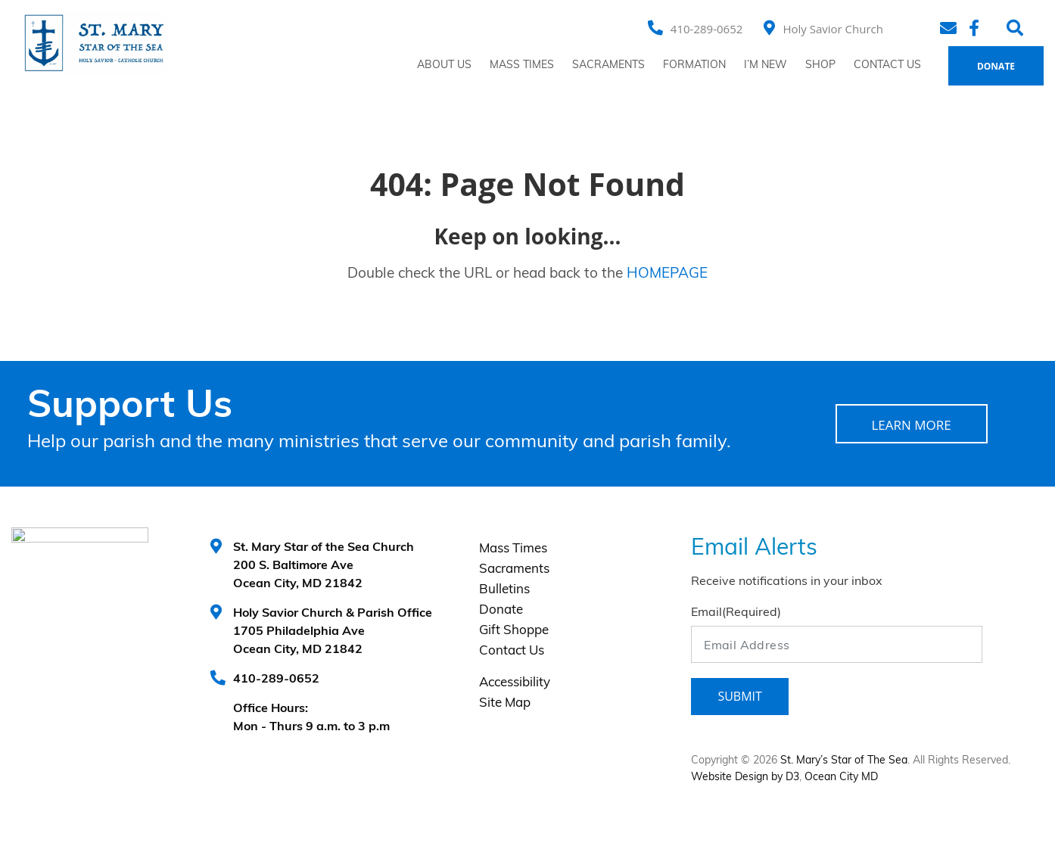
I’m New (765, 65)
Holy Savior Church (833, 28)
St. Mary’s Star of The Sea (843, 761)
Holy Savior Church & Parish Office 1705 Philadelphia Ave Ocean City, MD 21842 (332, 632)
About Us (444, 65)
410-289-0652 (706, 28)
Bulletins (504, 589)
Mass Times (522, 65)
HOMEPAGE (667, 274)
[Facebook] (976, 28)
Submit (739, 696)
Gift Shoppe (514, 630)
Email (736, 613)
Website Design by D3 (745, 777)
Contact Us (887, 65)
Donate (996, 66)
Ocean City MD (841, 777)
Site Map (505, 703)
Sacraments (608, 65)
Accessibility (514, 682)
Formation (694, 65)
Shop (820, 65)
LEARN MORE (911, 425)
